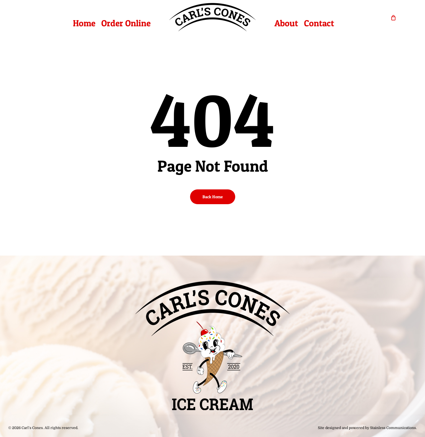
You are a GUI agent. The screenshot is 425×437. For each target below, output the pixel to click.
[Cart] (393, 17)
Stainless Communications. (393, 428)
